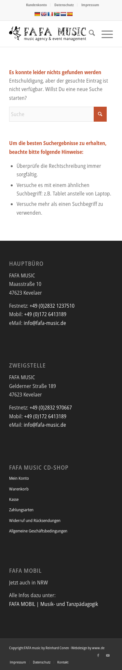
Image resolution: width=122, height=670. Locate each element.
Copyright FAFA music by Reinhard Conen (39, 647)
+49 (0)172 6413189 (45, 314)
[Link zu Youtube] (108, 655)
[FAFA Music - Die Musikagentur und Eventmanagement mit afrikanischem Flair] (50, 34)
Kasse (14, 499)
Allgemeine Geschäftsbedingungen (38, 531)
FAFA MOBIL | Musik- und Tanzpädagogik (53, 604)
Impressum (90, 4)
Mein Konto (19, 478)
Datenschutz (64, 4)
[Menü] (104, 34)
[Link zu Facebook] (98, 655)
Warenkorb (19, 489)
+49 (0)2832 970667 (51, 407)
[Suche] (88, 34)
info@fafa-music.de (45, 323)
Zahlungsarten (21, 510)
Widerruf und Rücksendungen (35, 520)
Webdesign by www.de (87, 647)
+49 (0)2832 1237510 (52, 305)
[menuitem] (36, 5)
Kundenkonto (36, 4)
